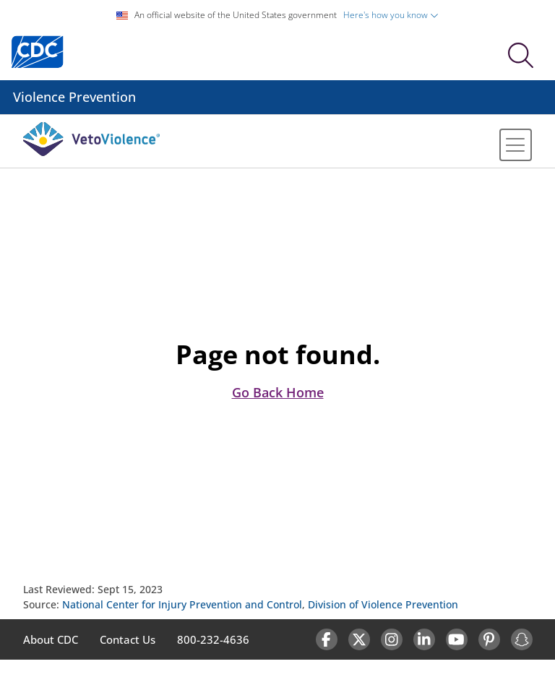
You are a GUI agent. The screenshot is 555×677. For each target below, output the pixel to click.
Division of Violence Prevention (383, 604)
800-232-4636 (213, 639)
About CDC (50, 639)
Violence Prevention (74, 96)
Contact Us (127, 639)
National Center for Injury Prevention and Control (182, 604)
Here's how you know (391, 15)
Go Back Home (278, 392)
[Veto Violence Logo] (91, 153)
